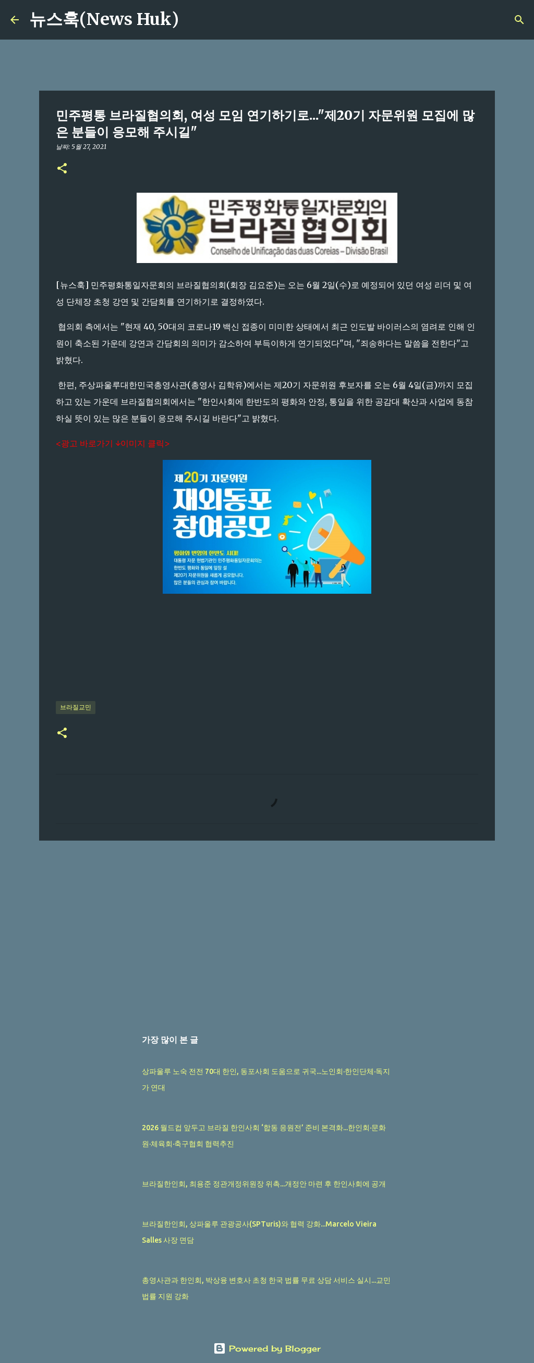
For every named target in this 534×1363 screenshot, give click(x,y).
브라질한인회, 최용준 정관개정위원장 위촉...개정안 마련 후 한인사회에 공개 (264, 1184)
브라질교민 (75, 707)
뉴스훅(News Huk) (104, 19)
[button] (62, 169)
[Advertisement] (267, 929)
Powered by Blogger (267, 1348)
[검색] (193, 19)
